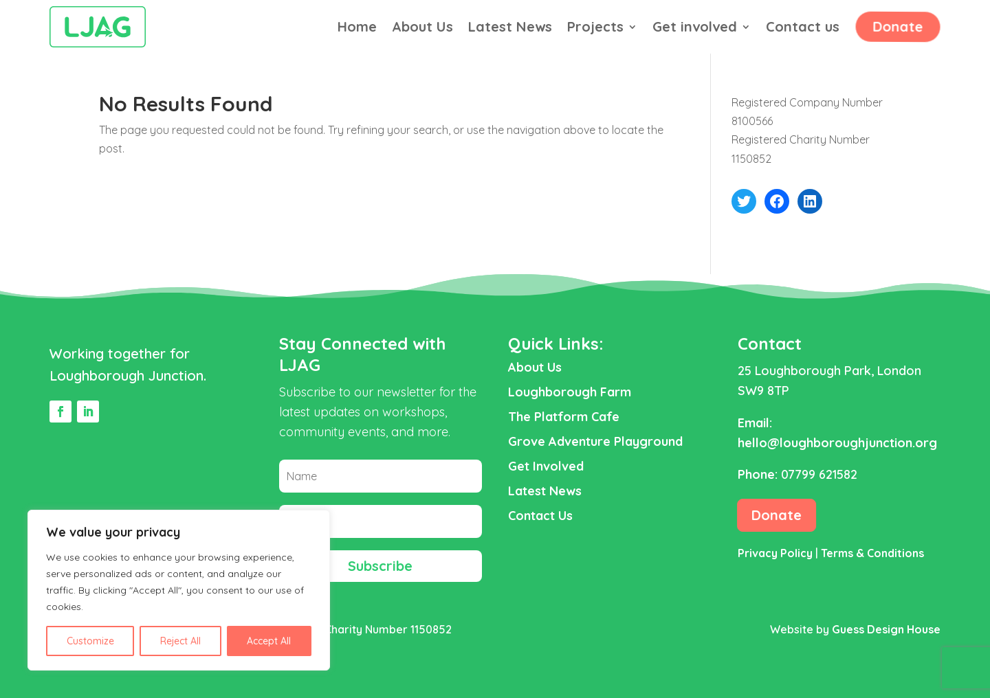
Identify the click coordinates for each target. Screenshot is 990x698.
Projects (595, 28)
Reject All (180, 641)
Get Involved (546, 466)
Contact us (802, 28)
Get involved (694, 28)
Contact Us (540, 516)
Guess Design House (886, 629)
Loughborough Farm (569, 392)
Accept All (269, 641)
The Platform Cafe (563, 417)
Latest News (510, 28)
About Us (422, 28)
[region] (179, 590)
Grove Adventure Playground (595, 441)
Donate (897, 26)
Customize (90, 641)
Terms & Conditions (872, 553)
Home (357, 28)
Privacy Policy (775, 553)
